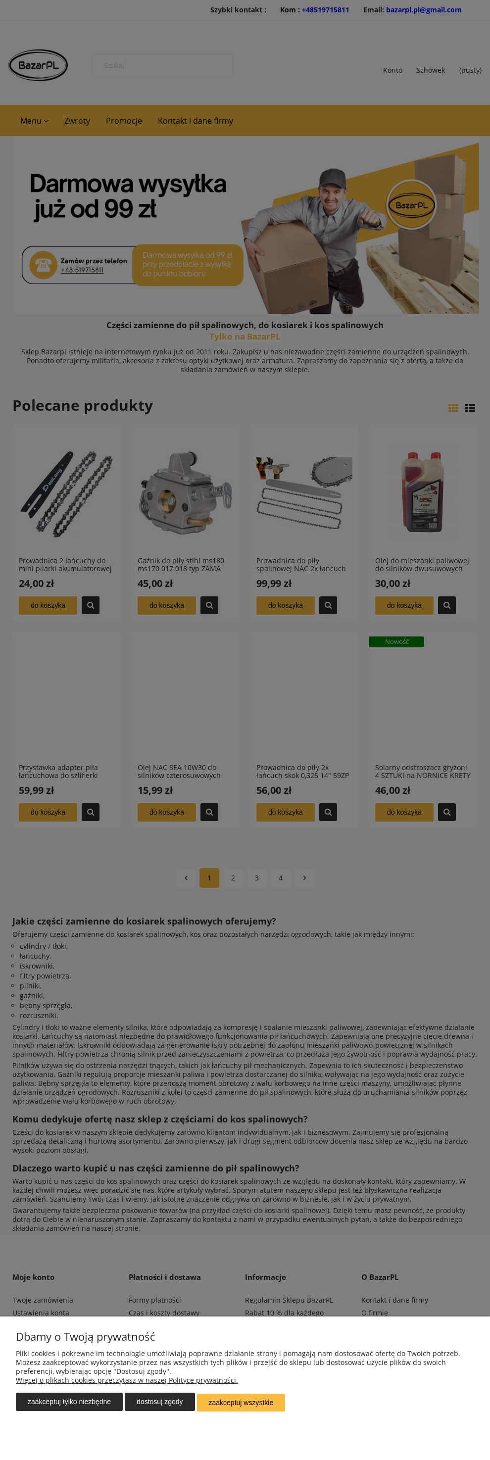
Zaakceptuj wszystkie (241, 1403)
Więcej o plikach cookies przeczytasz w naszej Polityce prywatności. (127, 1381)
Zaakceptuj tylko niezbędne (69, 1403)
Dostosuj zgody (160, 1403)
